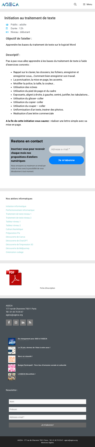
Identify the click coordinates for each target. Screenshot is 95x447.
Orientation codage (14, 252)
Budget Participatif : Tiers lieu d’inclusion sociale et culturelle (42, 365)
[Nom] (47, 401)
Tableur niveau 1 (13, 221)
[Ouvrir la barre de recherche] (75, 4)
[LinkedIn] (23, 322)
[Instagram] (16, 322)
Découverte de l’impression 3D (19, 244)
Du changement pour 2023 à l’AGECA (32, 339)
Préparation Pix (13, 233)
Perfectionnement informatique (20, 210)
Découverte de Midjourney (17, 248)
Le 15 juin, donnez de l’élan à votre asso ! (34, 347)
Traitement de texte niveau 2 (18, 218)
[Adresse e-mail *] (66, 149)
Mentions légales (47, 443)
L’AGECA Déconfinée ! (27, 374)
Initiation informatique (16, 206)
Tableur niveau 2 (13, 225)
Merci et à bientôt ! (25, 356)
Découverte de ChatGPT (17, 241)
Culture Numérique (14, 229)
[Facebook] (9, 322)
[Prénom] (47, 409)
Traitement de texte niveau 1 (18, 214)
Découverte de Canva (15, 237)
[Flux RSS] (30, 322)
